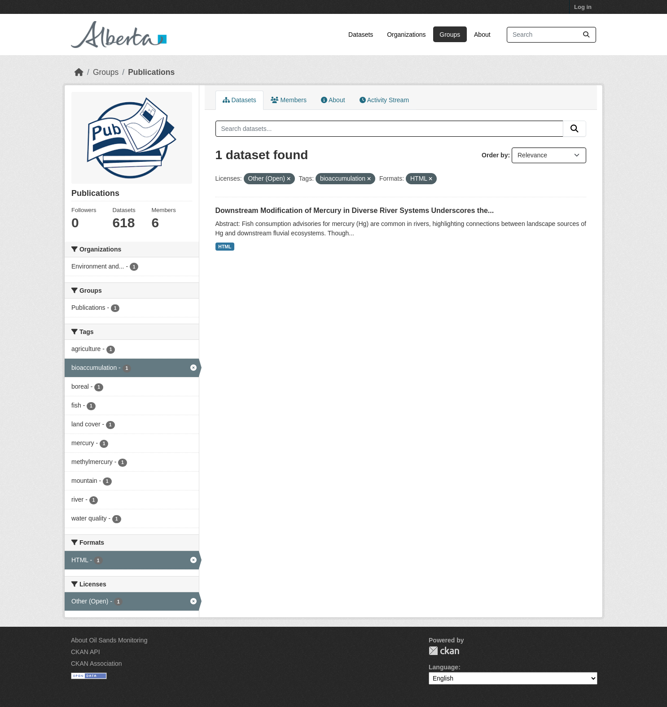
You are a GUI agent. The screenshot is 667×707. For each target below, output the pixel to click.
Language (443, 667)
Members (289, 100)
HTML (224, 246)
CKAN (444, 650)
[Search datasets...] (551, 35)
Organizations (406, 34)
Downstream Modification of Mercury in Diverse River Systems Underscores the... (354, 210)
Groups (449, 34)
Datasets (360, 34)
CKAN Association (96, 663)
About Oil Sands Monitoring (109, 640)
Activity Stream (384, 100)
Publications (151, 72)
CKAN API (85, 651)
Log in (583, 7)
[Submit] (586, 35)
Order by (495, 155)
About (482, 34)
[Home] (79, 72)
